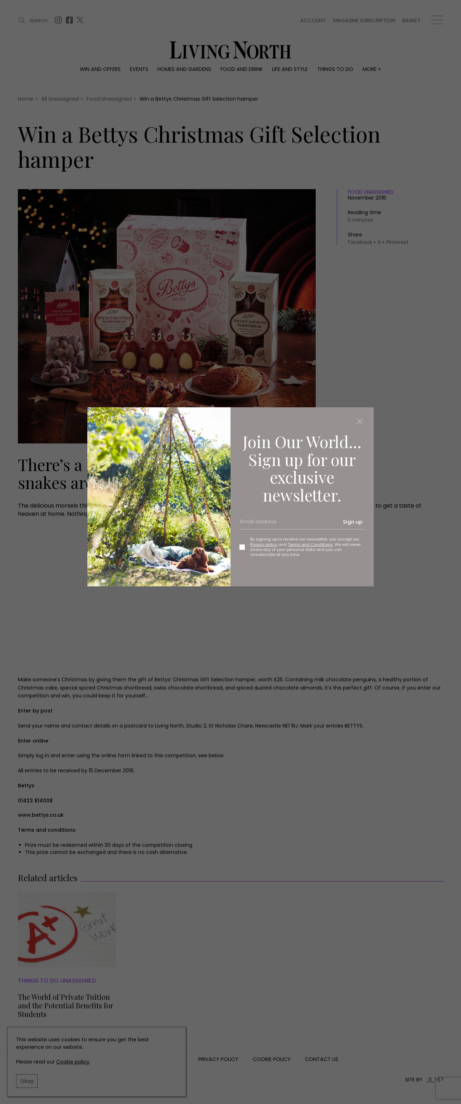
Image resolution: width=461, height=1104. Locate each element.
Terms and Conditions (310, 544)
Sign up (353, 521)
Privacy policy (263, 544)
